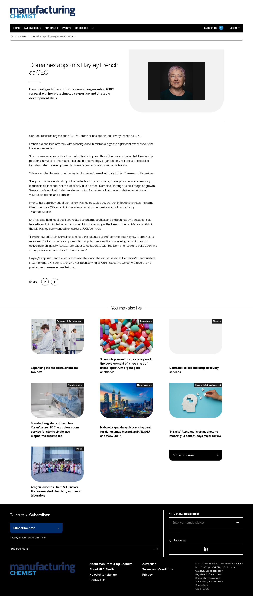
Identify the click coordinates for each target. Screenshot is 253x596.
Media (79, 449)
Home (16, 28)
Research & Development (69, 321)
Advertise (149, 564)
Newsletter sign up (103, 574)
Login (233, 28)
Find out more (19, 549)
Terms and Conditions (158, 569)
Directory (81, 28)
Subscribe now (183, 455)
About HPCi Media (102, 569)
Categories (31, 28)
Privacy (147, 574)
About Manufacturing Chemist (110, 564)
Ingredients (146, 321)
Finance (217, 321)
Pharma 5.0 (51, 28)
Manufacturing (75, 385)
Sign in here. (39, 537)
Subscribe (213, 28)
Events (66, 28)
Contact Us (97, 580)
